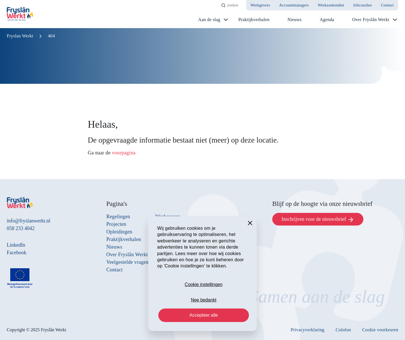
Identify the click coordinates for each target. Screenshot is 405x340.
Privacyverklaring (308, 329)
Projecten (116, 224)
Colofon (343, 329)
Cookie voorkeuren (380, 329)
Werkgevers (260, 5)
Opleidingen (119, 232)
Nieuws (294, 19)
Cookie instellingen (203, 284)
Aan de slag (209, 19)
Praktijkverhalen (253, 19)
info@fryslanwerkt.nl (28, 221)
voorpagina (124, 153)
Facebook (16, 252)
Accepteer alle (203, 315)
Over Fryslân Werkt (370, 19)
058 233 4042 (21, 228)
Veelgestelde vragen (127, 262)
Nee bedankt (204, 300)
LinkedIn (16, 245)
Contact (387, 5)
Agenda (327, 19)
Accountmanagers (294, 5)
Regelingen (118, 216)
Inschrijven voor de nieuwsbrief (318, 219)
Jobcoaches (362, 5)
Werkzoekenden (331, 5)
